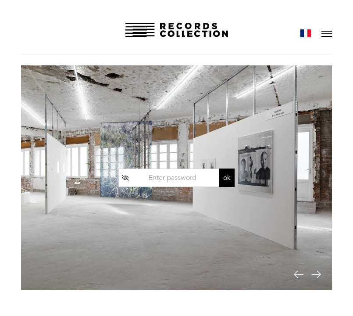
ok (227, 178)
